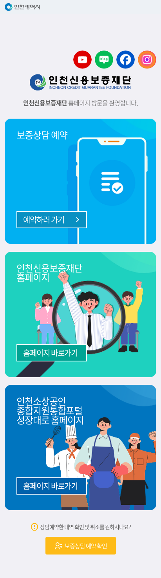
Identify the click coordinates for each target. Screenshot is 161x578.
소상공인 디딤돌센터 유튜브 (82, 60)
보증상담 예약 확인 (80, 546)
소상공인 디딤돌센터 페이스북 (125, 60)
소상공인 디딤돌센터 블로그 (104, 60)
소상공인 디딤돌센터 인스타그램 (147, 60)
